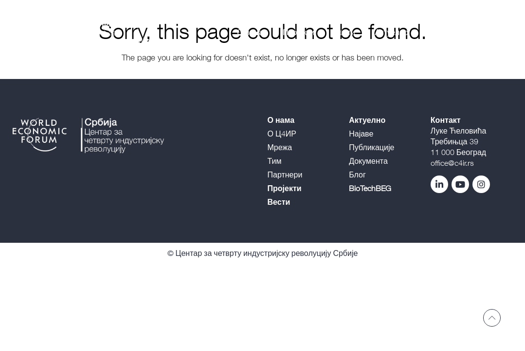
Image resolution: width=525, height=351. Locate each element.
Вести (344, 32)
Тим (275, 160)
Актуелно (391, 32)
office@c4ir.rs (452, 162)
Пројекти (298, 32)
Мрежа (280, 147)
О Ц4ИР (282, 133)
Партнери (285, 174)
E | (500, 32)
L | (490, 32)
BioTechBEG (449, 32)
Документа (368, 160)
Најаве (361, 133)
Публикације (371, 147)
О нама (250, 32)
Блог (357, 174)
